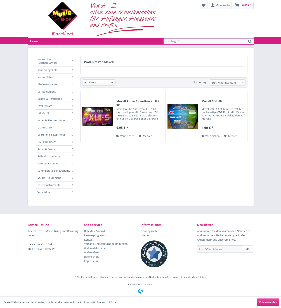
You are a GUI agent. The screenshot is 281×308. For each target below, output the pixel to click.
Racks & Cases (46, 149)
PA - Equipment (46, 142)
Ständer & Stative (47, 163)
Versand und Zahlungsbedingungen (106, 243)
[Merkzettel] (203, 5)
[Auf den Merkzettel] (145, 136)
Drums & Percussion (49, 98)
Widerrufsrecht (93, 252)
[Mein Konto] (220, 5)
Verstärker (43, 192)
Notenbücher (45, 77)
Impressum (91, 261)
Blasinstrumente (47, 84)
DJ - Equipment (46, 91)
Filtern (90, 82)
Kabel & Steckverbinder (51, 120)
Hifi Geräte (43, 113)
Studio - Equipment (49, 178)
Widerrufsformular (95, 248)
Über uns (146, 235)
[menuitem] (203, 5)
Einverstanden (268, 302)
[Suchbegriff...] (209, 41)
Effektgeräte (44, 106)
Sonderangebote (47, 70)
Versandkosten (132, 277)
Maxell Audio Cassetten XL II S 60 (137, 103)
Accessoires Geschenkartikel (47, 61)
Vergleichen (125, 136)
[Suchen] (250, 41)
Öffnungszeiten (150, 231)
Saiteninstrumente (48, 156)
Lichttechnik (44, 127)
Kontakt (88, 239)
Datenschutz (91, 256)
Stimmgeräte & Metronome (53, 170)
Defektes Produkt (94, 231)
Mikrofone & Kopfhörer (51, 134)
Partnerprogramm (95, 235)
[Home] (34, 41)
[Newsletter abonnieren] (247, 249)
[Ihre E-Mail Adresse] (219, 249)
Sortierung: (200, 82)
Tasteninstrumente (48, 185)
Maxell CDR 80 (212, 101)
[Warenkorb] (243, 5)
